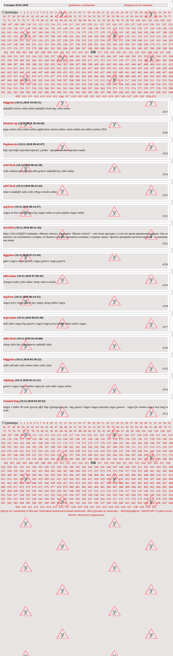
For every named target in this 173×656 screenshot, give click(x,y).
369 (77, 60)
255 (59, 44)
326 (155, 52)
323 (137, 52)
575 (140, 88)
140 (40, 28)
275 (9, 48)
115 (59, 24)
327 (162, 52)
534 (59, 84)
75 (18, 20)
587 (40, 92)
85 (66, 20)
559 (40, 88)
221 (22, 40)
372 (96, 60)
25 (121, 12)
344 (96, 56)
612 (36, 96)
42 (32, 16)
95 (113, 20)
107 (10, 24)
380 (146, 60)
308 (43, 52)
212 (140, 36)
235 (108, 40)
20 (98, 12)
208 (115, 36)
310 (55, 52)
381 (152, 60)
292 (115, 48)
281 (46, 48)
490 (133, 76)
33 (159, 12)
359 (15, 60)
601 (127, 92)
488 (121, 76)
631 (154, 96)
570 (108, 88)
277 (22, 48)
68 (155, 16)
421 (53, 68)
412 (171, 64)
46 (51, 16)
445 (28, 72)
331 (15, 56)
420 (46, 68)
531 (40, 84)
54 (89, 16)
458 (108, 72)
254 (53, 44)
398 (84, 64)
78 (32, 20)
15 (74, 12)
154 (127, 28)
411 (164, 64)
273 (171, 44)
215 (158, 36)
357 (3, 60)
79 (37, 20)
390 (34, 64)
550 (158, 84)
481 (77, 76)
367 (65, 60)
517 (127, 80)
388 (22, 64)
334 (34, 56)
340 (71, 56)
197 (46, 36)
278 (28, 48)
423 (65, 68)
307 (37, 52)
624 (111, 96)
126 (126, 24)
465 (152, 72)
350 (133, 56)
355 (164, 56)
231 (84, 40)
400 (96, 64)
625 (117, 96)
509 (77, 80)
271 (158, 44)
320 (118, 52)
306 (30, 52)
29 (141, 12)
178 (102, 32)
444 (22, 72)
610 (24, 96)
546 (133, 84)
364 (46, 60)
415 (15, 68)
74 (13, 20)
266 (127, 44)
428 (96, 68)
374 (108, 60)
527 (15, 84)
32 (155, 12)
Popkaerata (10, 144)
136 (15, 28)
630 (148, 96)
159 (158, 28)
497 (3, 80)
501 (28, 80)
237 (121, 40)
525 (3, 84)
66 (146, 16)
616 (61, 96)
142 (53, 28)
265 (121, 44)
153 (121, 28)
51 (75, 16)
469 (3, 76)
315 (86, 52)
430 (108, 68)
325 (149, 52)
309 (49, 52)
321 (124, 52)
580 (171, 88)
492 (146, 76)
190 (3, 36)
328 (168, 52)
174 (77, 32)
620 (86, 96)
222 (28, 40)
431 (115, 68)
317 (100, 52)
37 (8, 16)
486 (108, 76)
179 (108, 32)
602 (133, 92)
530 (34, 84)
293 (121, 48)
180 (115, 32)
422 (59, 68)
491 (140, 76)
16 (79, 12)
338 (59, 56)
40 (23, 16)
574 (133, 88)
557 (28, 88)
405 (127, 64)
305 (24, 52)
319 (112, 52)
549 (152, 84)
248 (15, 44)
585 (28, 92)
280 (40, 48)
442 (9, 72)
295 (133, 48)
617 (67, 96)
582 (9, 92)
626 (123, 96)
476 (46, 76)
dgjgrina (8, 255)
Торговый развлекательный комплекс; (62, 510)
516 (121, 80)
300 (164, 48)
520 (146, 80)
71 (169, 16)
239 (133, 40)
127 (133, 24)
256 (65, 44)
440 (171, 68)
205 (96, 36)
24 (117, 12)
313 (74, 52)
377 (127, 60)
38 (13, 16)
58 (108, 16)
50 (70, 16)
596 (96, 92)
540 (96, 84)
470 (9, 76)
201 (71, 36)
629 (142, 96)
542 (108, 84)
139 (34, 28)
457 (102, 72)
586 (34, 92)
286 (77, 48)
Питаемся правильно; (91, 514)
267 (133, 44)
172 (65, 32)
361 (28, 60)
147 (84, 28)
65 (141, 16)
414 (9, 68)
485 (102, 76)
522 (158, 80)
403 (115, 64)
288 (90, 48)
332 (22, 56)
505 (53, 80)
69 (160, 16)
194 (28, 36)
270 (152, 44)
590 (59, 92)
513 (102, 80)
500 (22, 80)
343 (90, 56)
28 (136, 12)
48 (60, 16)
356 (171, 56)
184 (140, 32)
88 (80, 20)
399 (90, 64)
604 (146, 92)
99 (132, 20)
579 (164, 88)
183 (133, 32)
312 (68, 52)
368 (71, 60)
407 (140, 64)
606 (158, 92)
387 (15, 64)
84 (61, 20)
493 (152, 76)
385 (3, 64)
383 (164, 60)
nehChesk (9, 165)
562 (59, 88)
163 (9, 32)
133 (170, 24)
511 (90, 80)
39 (18, 16)
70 (164, 16)
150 (102, 28)
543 (115, 84)
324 (143, 52)
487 (115, 76)
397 (77, 64)
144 (65, 28)
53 (84, 16)
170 (53, 32)
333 (28, 56)
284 (65, 48)
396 (71, 64)
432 (121, 68)
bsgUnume (10, 317)
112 (40, 24)
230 (77, 40)
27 (131, 12)
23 (112, 12)
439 (164, 68)
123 (108, 24)
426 (84, 68)
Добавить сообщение (82, 5)
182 (127, 32)
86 (70, 20)
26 (126, 12)
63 (131, 16)
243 (158, 40)
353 (152, 56)
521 (152, 80)
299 (158, 48)
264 (115, 44)
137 (22, 28)
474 (34, 76)
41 (27, 16)
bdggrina (9, 102)
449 (53, 72)
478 (59, 76)
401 (102, 64)
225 (46, 40)
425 (77, 68)
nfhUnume (10, 276)
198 (53, 36)
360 (22, 60)
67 (150, 16)
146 (77, 28)
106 (4, 24)
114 (53, 24)
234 (102, 40)
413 (3, 68)
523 (164, 80)
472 (22, 76)
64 (136, 16)
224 (40, 40)
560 (46, 88)
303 (12, 52)
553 (3, 88)
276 (15, 48)
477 (53, 76)
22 (107, 12)
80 (42, 20)
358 (9, 60)
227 (59, 40)
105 (169, 20)
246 (3, 44)
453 (77, 72)
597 (102, 92)
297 (146, 48)
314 (80, 52)
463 (140, 72)
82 (51, 20)
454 (84, 72)
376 (121, 60)
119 (83, 24)
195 (34, 36)
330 (9, 56)
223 (34, 40)
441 (3, 72)
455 (90, 72)
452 (71, 72)
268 (140, 44)
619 (80, 96)
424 (71, 68)
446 (34, 72)
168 (40, 32)
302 (6, 52)
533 (53, 84)
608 (171, 92)
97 (122, 20)
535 (65, 84)
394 (59, 64)
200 (65, 36)
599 (115, 92)
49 (65, 16)
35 (169, 12)
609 (18, 96)
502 (34, 80)
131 (157, 24)
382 (158, 60)
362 (34, 60)
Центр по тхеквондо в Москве (19, 510)
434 (133, 68)
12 (60, 12)
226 (53, 40)
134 (3, 28)
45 (46, 16)
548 (146, 84)
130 (151, 24)
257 (71, 44)
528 (22, 84)
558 (34, 88)
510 (84, 80)
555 (15, 88)
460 (121, 72)
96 (117, 20)
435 (140, 68)
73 (9, 20)
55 (93, 16)
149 (96, 28)
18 (88, 12)
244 (164, 40)
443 (15, 72)
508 (71, 80)
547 (140, 84)
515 (115, 80)
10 (51, 12)
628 (136, 96)
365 (53, 60)
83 (56, 20)
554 (9, 88)
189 (171, 32)
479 (65, 76)
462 (133, 72)
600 (121, 92)
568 (96, 88)
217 (171, 36)
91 (94, 20)
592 (71, 92)
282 (53, 48)
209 (121, 36)
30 (145, 12)
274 (3, 48)
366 (59, 60)
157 (146, 28)
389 (28, 64)
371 (90, 60)
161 (171, 28)
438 (158, 68)
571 (115, 88)
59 (113, 16)
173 (71, 32)
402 (108, 64)
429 (102, 68)
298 (152, 48)
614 (49, 96)
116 (65, 24)
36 (4, 16)
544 (121, 84)
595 (90, 92)
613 (42, 96)
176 (90, 32)
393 (53, 64)
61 (122, 16)
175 (84, 32)
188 (164, 32)
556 (22, 88)
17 (84, 12)
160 (164, 28)
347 (115, 56)
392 (46, 64)
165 (22, 32)
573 (127, 88)
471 (15, 76)
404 (121, 64)
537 (77, 84)
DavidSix (9, 227)
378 (133, 60)
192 (15, 36)
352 (146, 56)
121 (95, 24)
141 (46, 28)
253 (46, 44)
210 (127, 36)
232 (90, 40)
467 (164, 72)
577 (152, 88)
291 (108, 48)
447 (40, 72)
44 (42, 16)
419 (40, 68)
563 (65, 88)
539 (90, 84)
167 (34, 32)
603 (140, 92)
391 (40, 64)
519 (140, 80)
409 (152, 64)
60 (117, 16)
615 (55, 96)
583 (15, 92)
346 (108, 56)
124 (114, 24)
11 (55, 12)
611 (30, 96)
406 (133, 64)
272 (164, 44)
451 (65, 72)
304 (18, 52)
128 (139, 24)
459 (115, 72)
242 (152, 40)
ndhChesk (9, 338)
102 (150, 20)
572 (121, 88)
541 (102, 84)
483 (90, 76)
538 (84, 84)
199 (59, 36)
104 (162, 20)
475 (40, 76)
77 (28, 20)
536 (71, 84)
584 (22, 92)
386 (9, 64)
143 (59, 28)
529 (28, 84)
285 (71, 48)
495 (164, 76)
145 (71, 28)
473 (28, 76)
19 (93, 12)
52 (79, 16)
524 (171, 80)
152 (115, 28)
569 (102, 88)
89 (84, 20)
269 (146, 44)
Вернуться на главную (138, 5)
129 (145, 24)
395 (65, 64)
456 (96, 72)
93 (103, 20)
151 (108, 28)
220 (15, 40)
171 (59, 32)
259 (84, 44)
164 (15, 32)
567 (90, 88)
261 (96, 44)
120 (89, 24)
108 (16, 24)
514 (108, 80)
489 (127, 76)
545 (127, 84)
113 (47, 24)
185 (146, 32)
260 (90, 44)
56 (98, 16)
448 (46, 72)
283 (59, 48)
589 (53, 92)
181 (121, 32)
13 (65, 12)
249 (22, 44)
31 (150, 12)
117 (71, 24)
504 (46, 80)
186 (152, 32)
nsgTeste (8, 206)
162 (3, 32)
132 (164, 24)
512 (96, 80)
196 (40, 36)
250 (28, 44)
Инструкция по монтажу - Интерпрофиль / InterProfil (120, 510)
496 (171, 76)
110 (28, 24)
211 (133, 36)
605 (152, 92)
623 (104, 96)
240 (140, 40)
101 (144, 20)
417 (28, 68)
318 (106, 52)
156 (140, 28)
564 (71, 88)
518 (133, 80)
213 (146, 36)
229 (71, 40)
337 (53, 56)
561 (53, 88)
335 (40, 56)
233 (96, 40)
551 (164, 84)
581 (3, 92)
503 (40, 80)
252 (40, 44)
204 (90, 36)
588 (46, 92)
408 (146, 64)
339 (65, 56)
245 (171, 40)
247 (9, 44)
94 (108, 20)
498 (9, 80)
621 (92, 96)
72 (4, 20)
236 (115, 40)
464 (146, 72)
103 (156, 20)
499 (15, 80)
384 (171, 60)
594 (84, 92)
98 (127, 20)
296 (140, 48)
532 (46, 84)
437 (152, 68)
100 (138, 20)
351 (140, 56)
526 (9, 84)
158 (152, 28)
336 (46, 56)
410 (158, 64)
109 (22, 24)
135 (9, 28)
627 (129, 96)
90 (89, 20)
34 (164, 12)
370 (84, 60)
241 (146, 40)
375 (115, 60)
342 (84, 56)
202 (77, 36)
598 (108, 92)
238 (127, 40)
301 (171, 48)
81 (46, 20)
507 (65, 80)
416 (22, 68)
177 (96, 32)
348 (121, 56)
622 (98, 96)
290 (102, 48)
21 (103, 12)
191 (9, 36)
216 (164, 36)
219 (9, 40)
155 (133, 28)
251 (34, 44)
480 (71, 76)
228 (65, 40)
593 (77, 92)
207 (108, 36)
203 (84, 36)
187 (158, 32)
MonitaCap (10, 123)
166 (28, 32)
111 (34, 24)
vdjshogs (8, 380)
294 (127, 48)
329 (3, 56)
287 (84, 48)
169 (46, 32)
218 (3, 40)
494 (158, 76)
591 (65, 92)
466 (158, 72)
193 (22, 36)
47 (56, 16)
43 (37, 16)
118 (77, 24)
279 (34, 48)
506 (59, 80)
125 (120, 24)
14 (70, 12)
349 (127, 56)
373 (102, 60)
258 (77, 44)
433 (127, 68)
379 (140, 60)
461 (127, 72)
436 (146, 68)
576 (146, 88)
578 (158, 88)
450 (59, 72)
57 (103, 16)
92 (99, 20)
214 (152, 36)
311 (61, 52)
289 (96, 48)
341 (77, 56)
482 (84, 76)
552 (171, 84)
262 (102, 44)
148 (90, 28)
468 (171, 72)
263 (108, 44)
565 (77, 88)
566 (84, 88)
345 (102, 56)
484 (96, 76)
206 (102, 36)
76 (23, 20)
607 (164, 92)
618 (73, 96)
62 (127, 16)
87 (75, 20)
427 (90, 68)
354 (158, 56)
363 (40, 60)
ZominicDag (11, 401)
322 (131, 52)
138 (28, 28)
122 (102, 24)
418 (34, 68)
